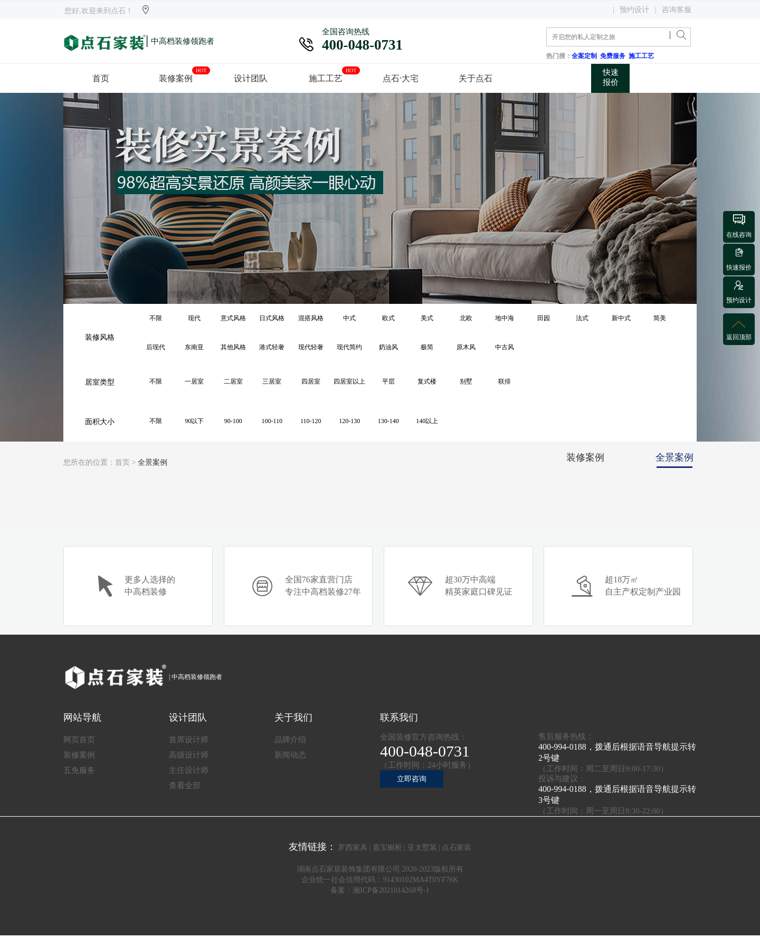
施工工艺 (643, 56)
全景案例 (152, 462)
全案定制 (586, 56)
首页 (122, 462)
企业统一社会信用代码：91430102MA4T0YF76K (379, 880)
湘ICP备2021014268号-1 (391, 890)
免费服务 (614, 56)
